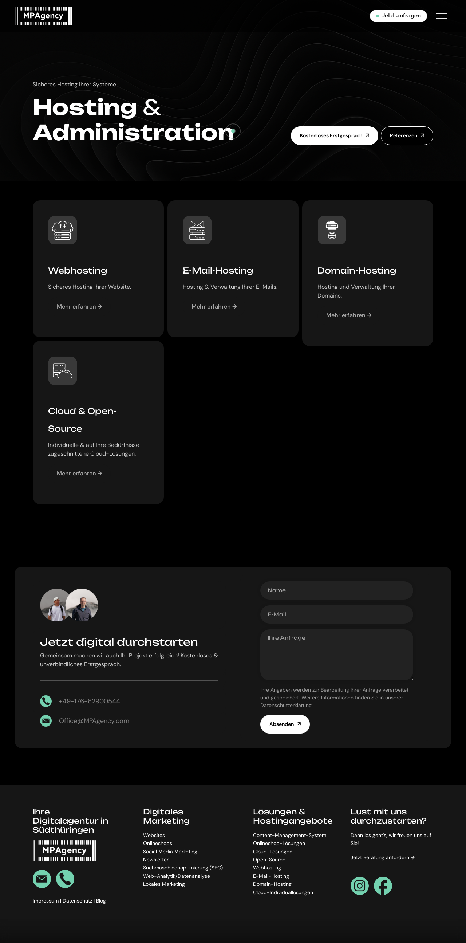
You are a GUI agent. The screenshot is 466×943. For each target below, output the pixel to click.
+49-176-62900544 (89, 701)
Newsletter (156, 859)
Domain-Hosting (272, 884)
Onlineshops (157, 843)
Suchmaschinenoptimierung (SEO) (183, 868)
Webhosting (267, 868)
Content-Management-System (289, 835)
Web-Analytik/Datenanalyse (176, 876)
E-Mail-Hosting (271, 876)
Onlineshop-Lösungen (279, 843)
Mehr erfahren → (79, 306)
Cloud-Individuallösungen (283, 892)
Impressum (46, 901)
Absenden (281, 724)
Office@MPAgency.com (94, 720)
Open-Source (269, 859)
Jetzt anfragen (398, 15)
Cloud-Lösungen (272, 851)
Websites (154, 835)
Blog (101, 901)
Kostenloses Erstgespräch (331, 135)
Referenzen (403, 135)
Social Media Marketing (170, 851)
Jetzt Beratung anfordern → (383, 857)
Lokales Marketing (164, 884)
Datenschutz (78, 901)
